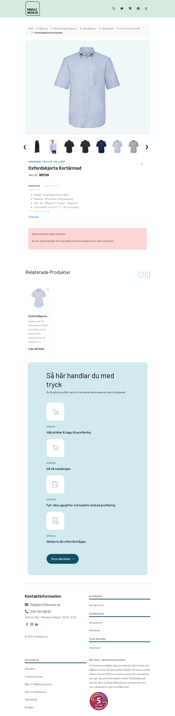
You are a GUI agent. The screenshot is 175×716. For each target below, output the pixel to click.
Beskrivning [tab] (34, 185)
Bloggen (29, 707)
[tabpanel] (87, 206)
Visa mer (34, 216)
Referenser (94, 630)
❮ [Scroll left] (25, 146)
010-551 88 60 (38, 611)
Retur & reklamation (36, 691)
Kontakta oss (96, 605)
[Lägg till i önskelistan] (142, 164)
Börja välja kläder (62, 558)
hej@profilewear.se (43, 604)
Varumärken (95, 622)
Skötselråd (31, 699)
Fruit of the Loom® (53, 161)
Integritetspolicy (34, 676)
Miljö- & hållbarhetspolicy (38, 684)
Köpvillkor (30, 668)
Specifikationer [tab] (51, 185)
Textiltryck (94, 647)
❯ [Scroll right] (147, 146)
